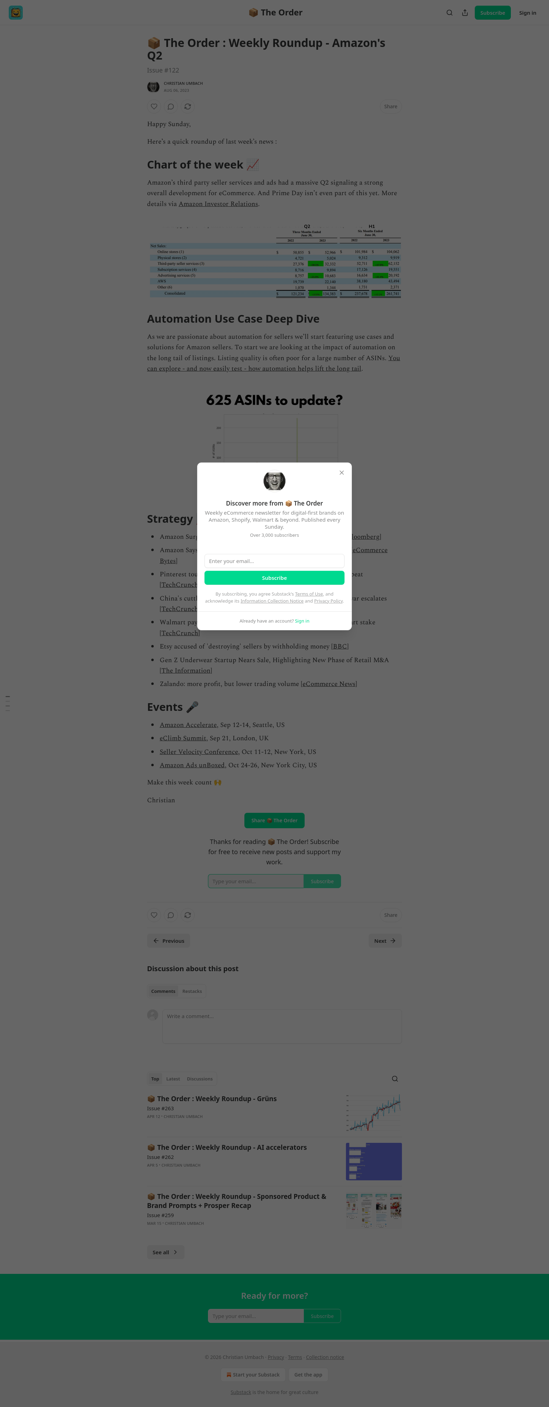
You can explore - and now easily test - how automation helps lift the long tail (273, 363)
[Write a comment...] (282, 1026)
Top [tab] (155, 1079)
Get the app (308, 1374)
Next (385, 940)
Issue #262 (160, 1156)
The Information (185, 671)
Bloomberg (363, 537)
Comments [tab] (163, 991)
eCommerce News (329, 684)
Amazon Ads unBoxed (192, 765)
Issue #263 (160, 1108)
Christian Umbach (183, 83)
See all (166, 1252)
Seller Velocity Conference (199, 752)
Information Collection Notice (272, 601)
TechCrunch (179, 585)
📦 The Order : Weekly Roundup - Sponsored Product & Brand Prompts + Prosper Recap (236, 1201)
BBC (340, 646)
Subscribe (492, 12)
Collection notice (325, 1357)
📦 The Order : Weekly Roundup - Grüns (212, 1098)
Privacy (276, 1357)
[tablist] (176, 991)
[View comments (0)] (171, 106)
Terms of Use (309, 594)
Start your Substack (252, 1375)
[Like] (154, 106)
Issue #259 (160, 1215)
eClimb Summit (183, 738)
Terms (295, 1357)
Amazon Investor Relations (218, 204)
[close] (341, 472)
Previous (169, 940)
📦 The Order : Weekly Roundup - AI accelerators (227, 1147)
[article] (274, 1112)
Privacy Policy (328, 601)
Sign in (527, 12)
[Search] (450, 13)
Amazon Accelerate (188, 725)
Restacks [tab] (192, 991)
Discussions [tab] (200, 1079)
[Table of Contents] (8, 703)
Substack (241, 1392)
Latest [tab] (173, 1079)
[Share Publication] (465, 13)
